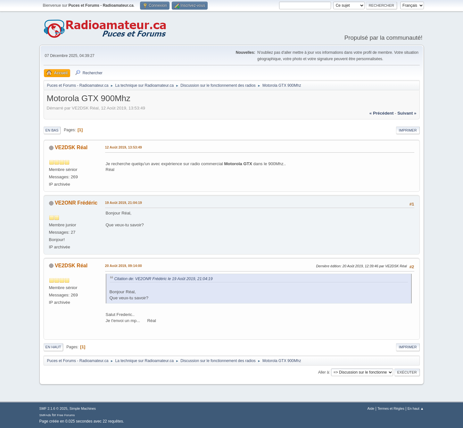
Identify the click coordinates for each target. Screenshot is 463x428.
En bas (52, 130)
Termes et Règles (390, 408)
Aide (371, 408)
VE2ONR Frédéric (76, 203)
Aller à (323, 372)
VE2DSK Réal (71, 147)
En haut (53, 347)
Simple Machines (83, 408)
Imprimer (408, 130)
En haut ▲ (416, 408)
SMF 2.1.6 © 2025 (53, 408)
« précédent (381, 113)
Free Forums (66, 415)
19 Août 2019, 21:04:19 (123, 203)
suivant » (406, 113)
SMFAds (45, 415)
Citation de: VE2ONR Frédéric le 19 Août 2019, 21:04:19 (163, 279)
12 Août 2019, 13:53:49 (123, 147)
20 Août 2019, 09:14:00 (123, 266)
